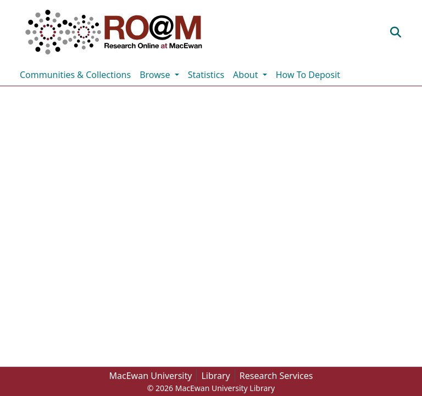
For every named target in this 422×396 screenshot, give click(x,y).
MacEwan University (150, 376)
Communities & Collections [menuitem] (75, 75)
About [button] (246, 75)
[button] (114, 31)
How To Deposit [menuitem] (308, 75)
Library (215, 376)
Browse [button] (156, 75)
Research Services (276, 376)
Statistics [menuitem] (206, 75)
